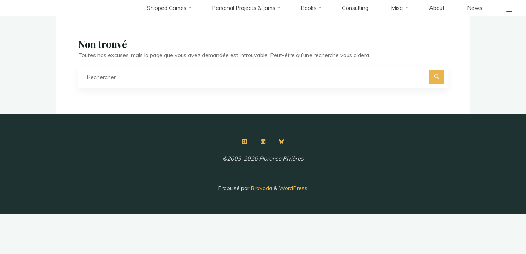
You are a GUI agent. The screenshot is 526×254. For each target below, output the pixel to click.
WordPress (293, 188)
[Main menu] (505, 8)
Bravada (260, 188)
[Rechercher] (436, 77)
